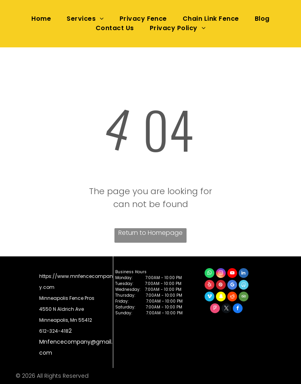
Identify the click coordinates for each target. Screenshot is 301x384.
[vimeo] (209, 297)
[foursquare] (215, 309)
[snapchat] (221, 297)
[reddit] (232, 297)
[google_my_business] (232, 286)
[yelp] (209, 286)
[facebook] (238, 309)
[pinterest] (221, 286)
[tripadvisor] (243, 297)
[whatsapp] (209, 274)
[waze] (243, 286)
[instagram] (221, 274)
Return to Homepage (150, 232)
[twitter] (226, 309)
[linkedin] (243, 274)
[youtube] (232, 274)
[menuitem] (41, 18)
